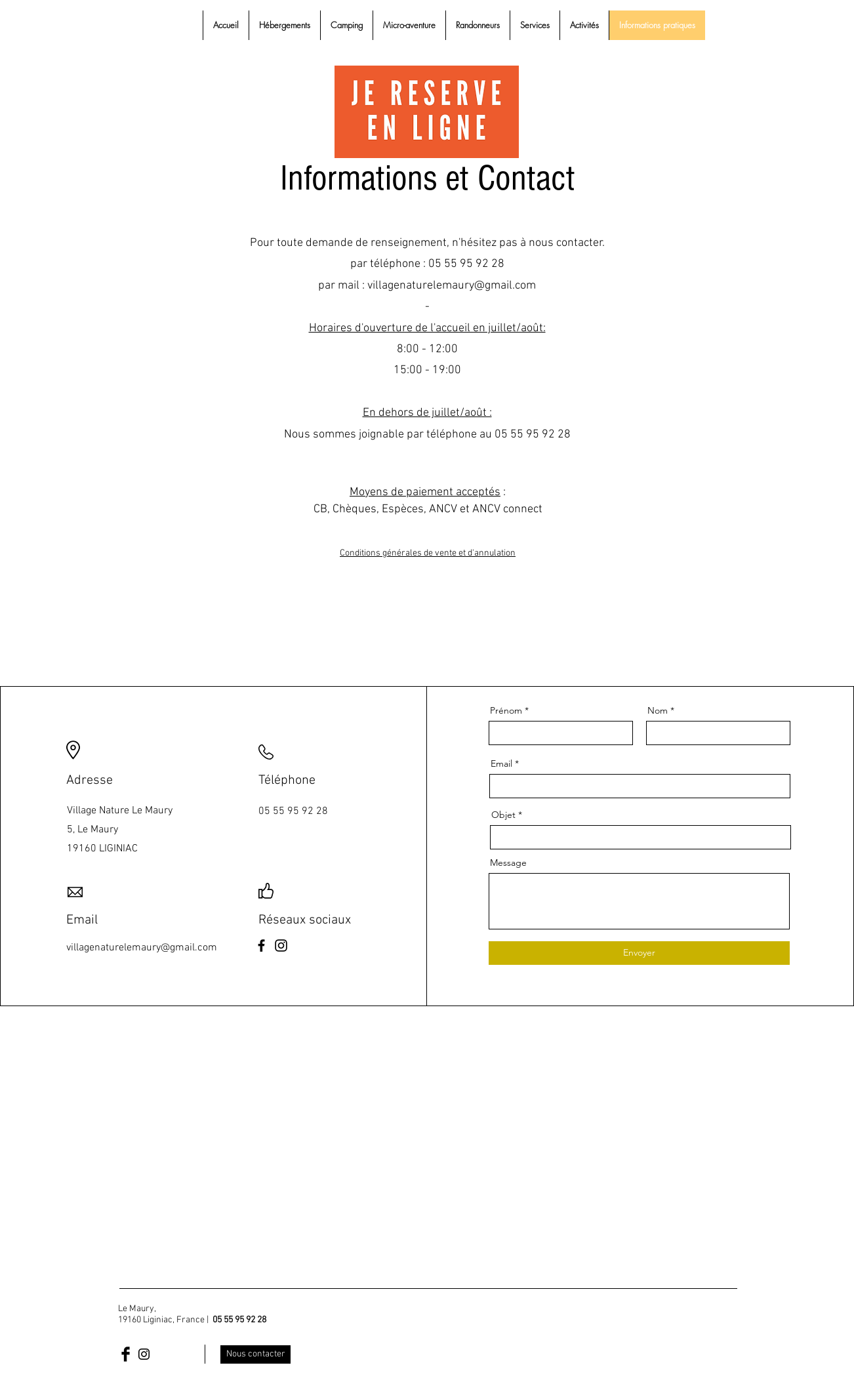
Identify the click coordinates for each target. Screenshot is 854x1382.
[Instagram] (281, 945)
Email (501, 763)
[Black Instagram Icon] (144, 1354)
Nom (657, 710)
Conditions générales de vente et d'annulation (428, 553)
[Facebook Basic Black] (125, 1354)
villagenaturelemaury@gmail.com (451, 286)
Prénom (506, 710)
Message (508, 862)
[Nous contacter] (255, 1354)
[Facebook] (261, 945)
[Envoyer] (639, 953)
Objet (503, 814)
